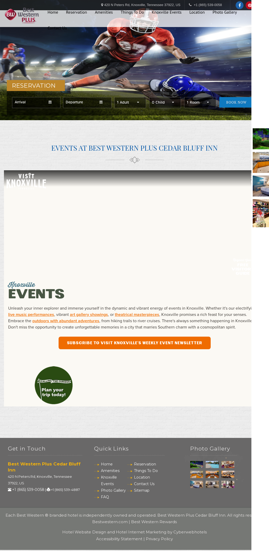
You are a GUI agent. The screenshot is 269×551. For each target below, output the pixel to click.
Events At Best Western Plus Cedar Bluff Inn (134, 148)
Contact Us (57, 25)
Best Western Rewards (154, 522)
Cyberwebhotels (190, 533)
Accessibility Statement (119, 539)
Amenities (104, 10)
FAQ (105, 497)
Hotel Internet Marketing (141, 533)
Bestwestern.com (110, 522)
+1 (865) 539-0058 (28, 490)
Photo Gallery (225, 10)
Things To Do (132, 10)
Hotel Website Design (84, 533)
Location (197, 10)
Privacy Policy (159, 539)
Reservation (76, 10)
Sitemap (141, 491)
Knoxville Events (167, 10)
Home (53, 10)
